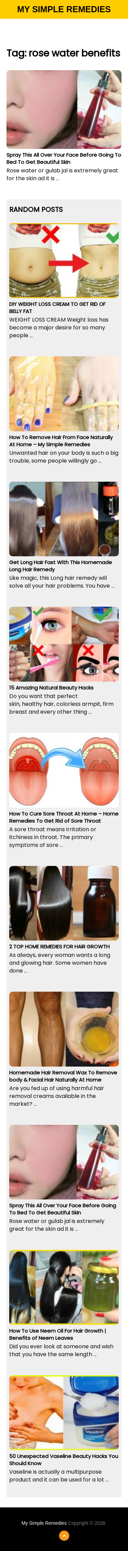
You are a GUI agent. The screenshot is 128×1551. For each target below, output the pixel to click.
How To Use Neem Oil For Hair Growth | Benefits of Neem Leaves (57, 1334)
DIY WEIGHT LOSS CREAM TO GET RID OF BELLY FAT (57, 307)
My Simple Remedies (64, 9)
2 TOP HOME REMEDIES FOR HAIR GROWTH (59, 946)
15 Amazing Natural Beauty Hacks (51, 687)
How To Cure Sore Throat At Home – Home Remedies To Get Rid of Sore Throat (63, 817)
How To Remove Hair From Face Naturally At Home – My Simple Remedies (61, 441)
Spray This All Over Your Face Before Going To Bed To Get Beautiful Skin (63, 158)
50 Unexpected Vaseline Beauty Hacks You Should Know (63, 1460)
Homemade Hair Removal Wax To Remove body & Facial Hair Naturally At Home (63, 1076)
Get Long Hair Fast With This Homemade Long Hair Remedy (60, 566)
